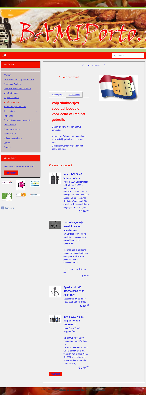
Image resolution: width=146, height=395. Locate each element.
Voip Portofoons (21, 93)
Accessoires (21, 111)
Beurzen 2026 (10, 134)
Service (7, 143)
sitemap (63, 390)
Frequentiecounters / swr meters (18, 120)
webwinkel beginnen (77, 390)
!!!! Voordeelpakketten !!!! (15, 106)
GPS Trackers (10, 125)
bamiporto (7, 208)
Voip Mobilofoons (11, 97)
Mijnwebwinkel (100, 390)
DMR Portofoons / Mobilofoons (17, 88)
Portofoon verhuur (12, 129)
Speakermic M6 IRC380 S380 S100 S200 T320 (74, 291)
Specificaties (74, 95)
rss (68, 390)
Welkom (7, 75)
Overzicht (55, 374)
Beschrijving (57, 95)
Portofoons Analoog (12, 84)
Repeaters (8, 116)
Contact (7, 147)
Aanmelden (11, 173)
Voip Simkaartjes (11, 102)
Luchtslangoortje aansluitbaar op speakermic (73, 226)
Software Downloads (13, 138)
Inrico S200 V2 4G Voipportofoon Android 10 (74, 321)
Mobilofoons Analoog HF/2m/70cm (19, 79)
